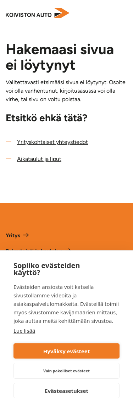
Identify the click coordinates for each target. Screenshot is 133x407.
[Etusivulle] (38, 13)
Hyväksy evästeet (66, 351)
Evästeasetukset (66, 390)
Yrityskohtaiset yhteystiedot (52, 142)
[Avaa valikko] (122, 13)
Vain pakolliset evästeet (66, 370)
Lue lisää (24, 330)
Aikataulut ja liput (39, 159)
